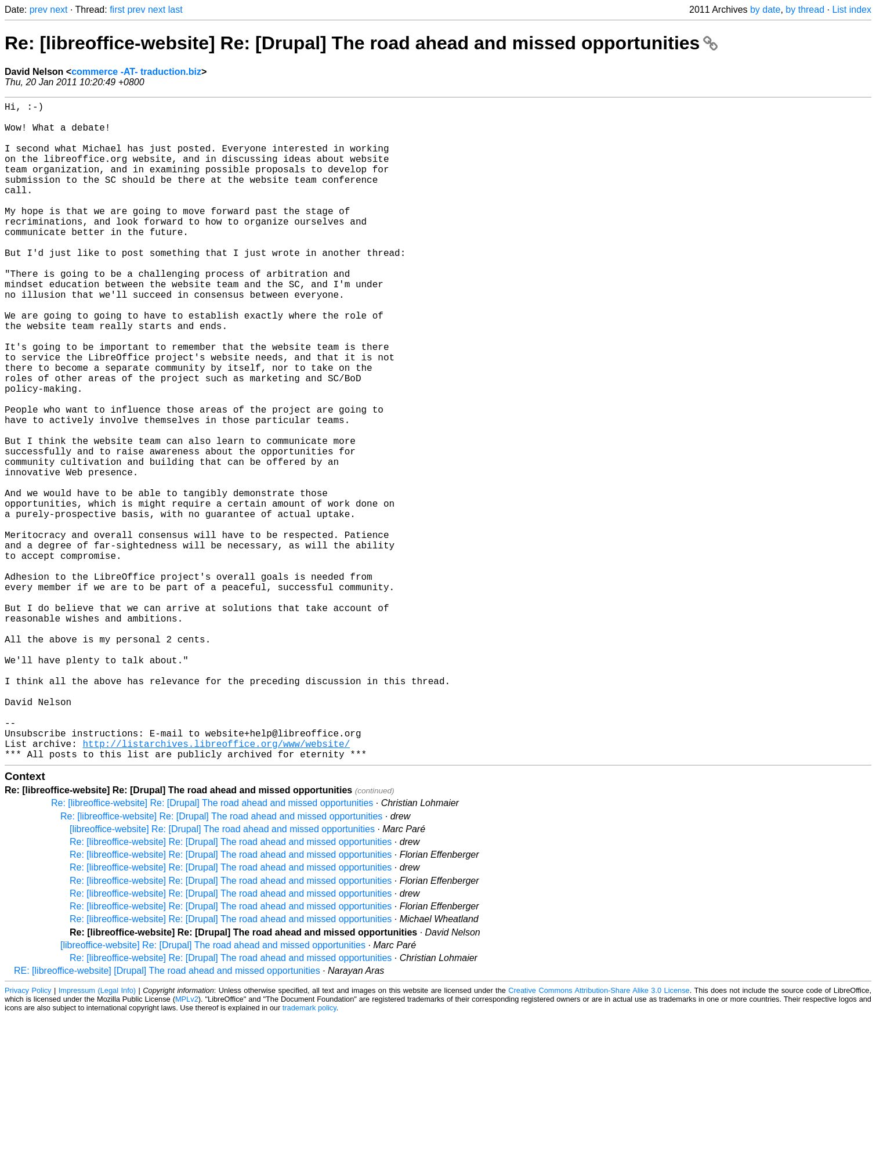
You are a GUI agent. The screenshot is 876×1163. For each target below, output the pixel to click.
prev (39, 10)
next (58, 10)
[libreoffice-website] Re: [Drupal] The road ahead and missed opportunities (222, 975)
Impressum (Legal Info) (97, 1136)
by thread (804, 10)
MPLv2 (186, 1145)
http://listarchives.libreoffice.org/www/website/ (216, 887)
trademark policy (309, 1154)
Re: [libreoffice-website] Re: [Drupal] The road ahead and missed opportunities (361, 42)
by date (765, 10)
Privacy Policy (28, 1136)
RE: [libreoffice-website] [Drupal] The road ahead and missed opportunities (167, 1117)
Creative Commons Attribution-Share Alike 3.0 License (598, 1136)
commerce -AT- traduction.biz (136, 72)
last (175, 10)
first (117, 10)
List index (851, 10)
